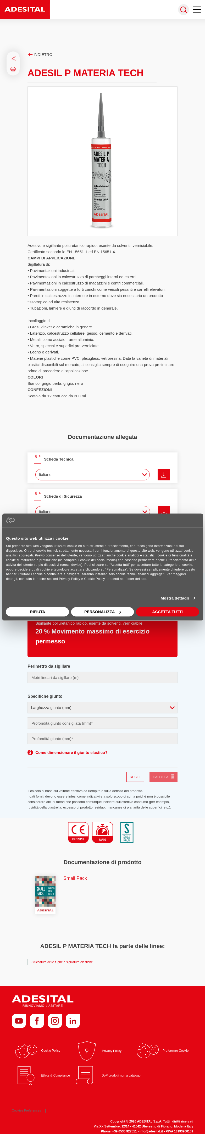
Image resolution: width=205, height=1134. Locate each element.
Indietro (39, 54)
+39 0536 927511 (124, 1131)
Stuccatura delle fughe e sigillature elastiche (62, 962)
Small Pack (75, 878)
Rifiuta (37, 611)
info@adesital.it (151, 1131)
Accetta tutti (167, 611)
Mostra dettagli (174, 598)
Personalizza (102, 611)
